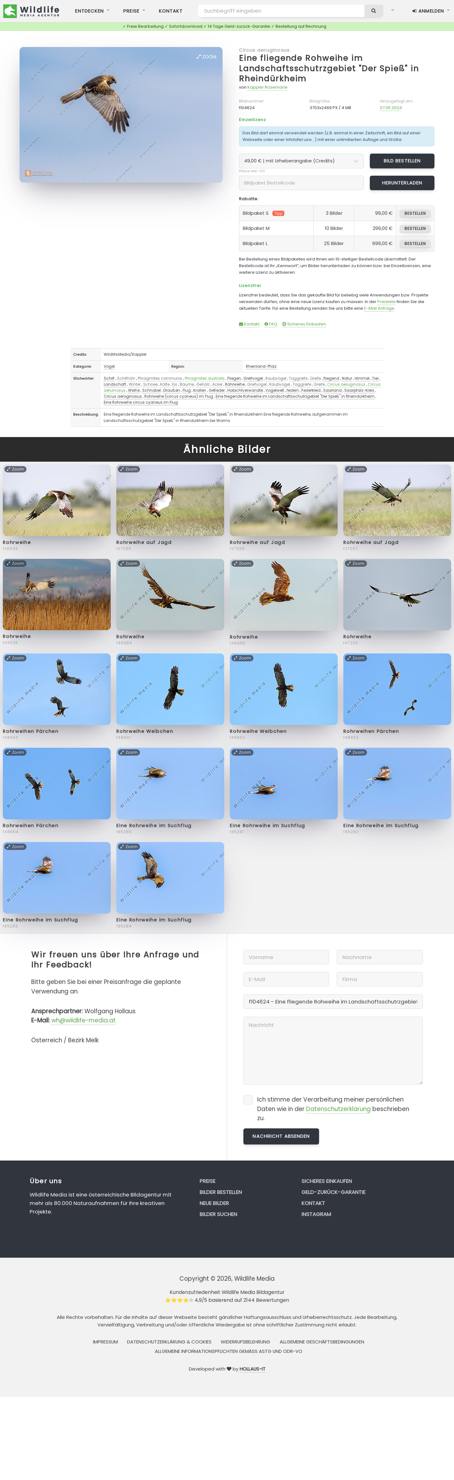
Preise (207, 1181)
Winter (135, 384)
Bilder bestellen (221, 1192)
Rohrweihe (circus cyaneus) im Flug (178, 396)
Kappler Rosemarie (267, 87)
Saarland (332, 390)
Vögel (109, 366)
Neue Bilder (214, 1203)
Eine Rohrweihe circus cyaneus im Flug (141, 402)
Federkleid (311, 390)
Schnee (150, 384)
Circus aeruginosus (264, 50)
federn (293, 390)
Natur (347, 378)
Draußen (171, 390)
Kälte (165, 384)
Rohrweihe (235, 384)
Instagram (316, 1214)
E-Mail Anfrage (379, 308)
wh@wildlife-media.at (83, 1020)
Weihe (134, 390)
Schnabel (151, 390)
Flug (187, 390)
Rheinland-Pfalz (261, 366)
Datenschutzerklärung (338, 1109)
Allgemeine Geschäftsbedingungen (322, 1341)
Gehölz (203, 384)
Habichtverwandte (245, 390)
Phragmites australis (205, 378)
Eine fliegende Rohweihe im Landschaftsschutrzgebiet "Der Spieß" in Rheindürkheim (329, 69)
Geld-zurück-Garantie (333, 1192)
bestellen (415, 213)
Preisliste (386, 302)
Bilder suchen (218, 1214)
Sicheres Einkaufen (304, 324)
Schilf (109, 378)
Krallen (199, 390)
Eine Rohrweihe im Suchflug (154, 825)
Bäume (187, 384)
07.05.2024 (391, 108)
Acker (217, 384)
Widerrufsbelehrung (245, 1341)
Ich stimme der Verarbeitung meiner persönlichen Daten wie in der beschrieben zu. (333, 1109)
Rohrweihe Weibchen (144, 731)
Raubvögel (275, 378)
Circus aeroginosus (123, 396)
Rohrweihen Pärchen (30, 731)
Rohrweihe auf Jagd (144, 542)
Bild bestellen (402, 160)
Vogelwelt (274, 390)
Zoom (206, 56)
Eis (174, 384)
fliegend (331, 378)
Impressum (105, 1341)
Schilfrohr (126, 378)
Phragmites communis (160, 378)
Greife (315, 378)
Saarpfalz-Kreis (359, 390)
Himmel (362, 378)
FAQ (271, 324)
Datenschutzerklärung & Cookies (169, 1341)
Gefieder (217, 390)
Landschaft (115, 384)
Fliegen (234, 378)
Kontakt (249, 324)
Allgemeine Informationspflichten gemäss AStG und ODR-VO (228, 1351)
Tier (375, 378)
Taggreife (298, 378)
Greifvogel (253, 378)
